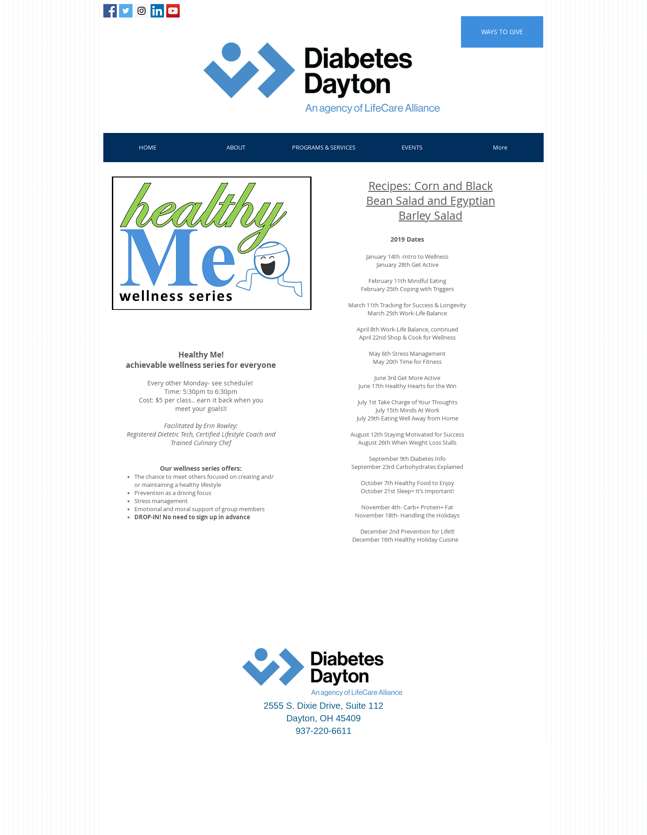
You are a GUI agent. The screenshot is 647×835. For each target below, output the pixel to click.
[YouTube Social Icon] (173, 11)
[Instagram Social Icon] (141, 11)
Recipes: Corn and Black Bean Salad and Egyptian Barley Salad (430, 200)
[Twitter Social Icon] (126, 11)
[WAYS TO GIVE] (502, 32)
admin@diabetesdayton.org (510, 788)
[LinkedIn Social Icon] (157, 11)
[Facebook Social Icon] (110, 11)
